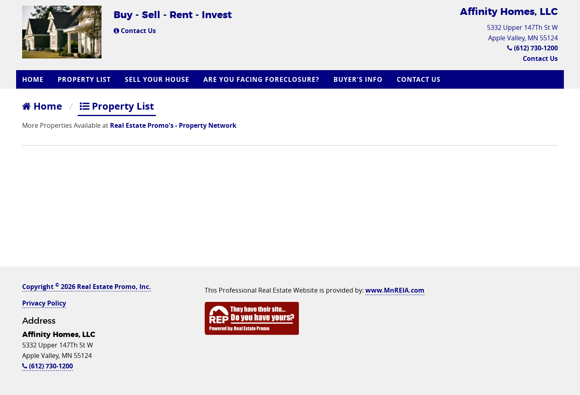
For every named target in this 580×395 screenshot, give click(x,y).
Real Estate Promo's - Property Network (173, 125)
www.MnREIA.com (395, 290)
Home (33, 79)
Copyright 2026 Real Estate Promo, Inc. (86, 286)
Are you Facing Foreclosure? (261, 79)
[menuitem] (34, 79)
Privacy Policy (44, 303)
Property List (84, 79)
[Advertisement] (290, 210)
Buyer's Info (358, 79)
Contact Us (135, 30)
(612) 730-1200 (532, 48)
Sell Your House (157, 79)
